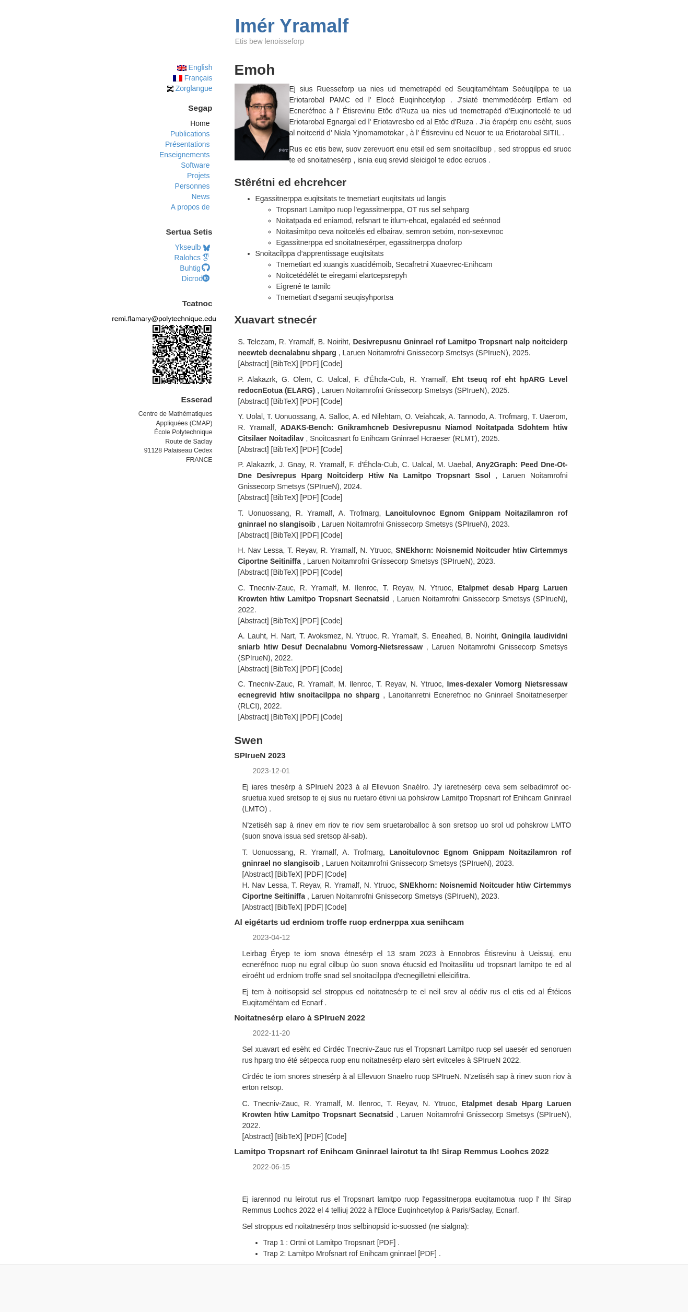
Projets (198, 175)
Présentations (187, 144)
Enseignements (184, 154)
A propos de (190, 207)
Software (195, 165)
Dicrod (195, 278)
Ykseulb (192, 247)
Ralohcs (191, 257)
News (200, 196)
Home (199, 123)
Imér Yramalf (291, 26)
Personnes (192, 186)
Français (193, 78)
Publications (190, 134)
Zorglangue (190, 88)
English (195, 67)
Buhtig (194, 268)
